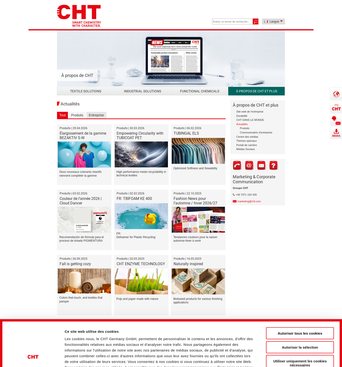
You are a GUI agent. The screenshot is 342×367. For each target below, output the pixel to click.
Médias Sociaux (245, 149)
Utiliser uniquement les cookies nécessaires (300, 321)
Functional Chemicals (199, 91)
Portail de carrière (246, 145)
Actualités (242, 124)
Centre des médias (247, 136)
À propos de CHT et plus (256, 91)
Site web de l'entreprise (249, 111)
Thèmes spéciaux (246, 140)
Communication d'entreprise (256, 132)
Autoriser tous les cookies (300, 291)
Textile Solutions (85, 91)
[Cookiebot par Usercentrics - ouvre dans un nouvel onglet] (33, 355)
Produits (77, 115)
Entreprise (96, 115)
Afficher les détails (264, 355)
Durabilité (241, 115)
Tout (62, 115)
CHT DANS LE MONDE (250, 119)
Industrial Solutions (142, 91)
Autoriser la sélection (300, 305)
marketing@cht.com (249, 201)
